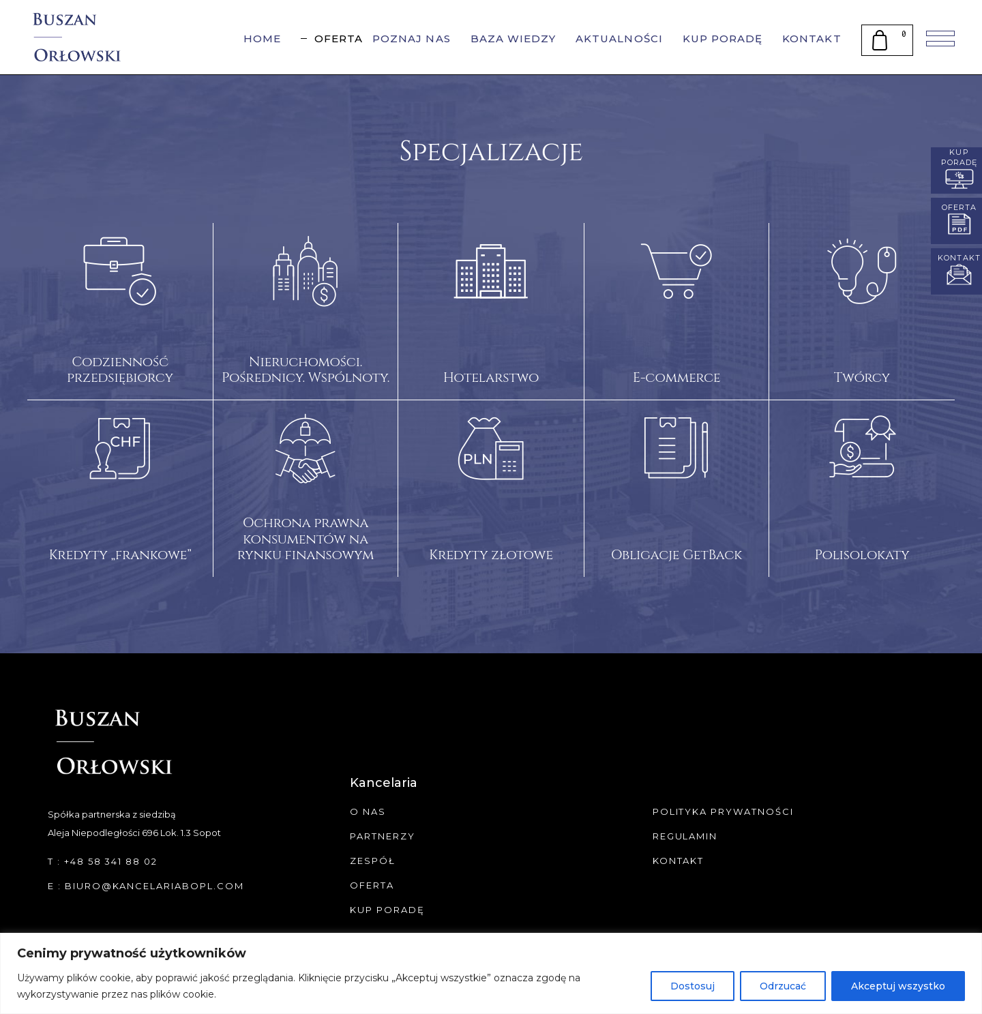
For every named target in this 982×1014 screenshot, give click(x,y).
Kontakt (678, 860)
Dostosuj (692, 986)
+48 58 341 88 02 (111, 861)
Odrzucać (783, 986)
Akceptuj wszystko (898, 986)
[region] (491, 973)
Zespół (373, 860)
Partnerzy (382, 836)
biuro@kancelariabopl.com (154, 885)
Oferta (372, 885)
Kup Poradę (387, 909)
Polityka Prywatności (723, 811)
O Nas (368, 811)
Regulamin (685, 836)
